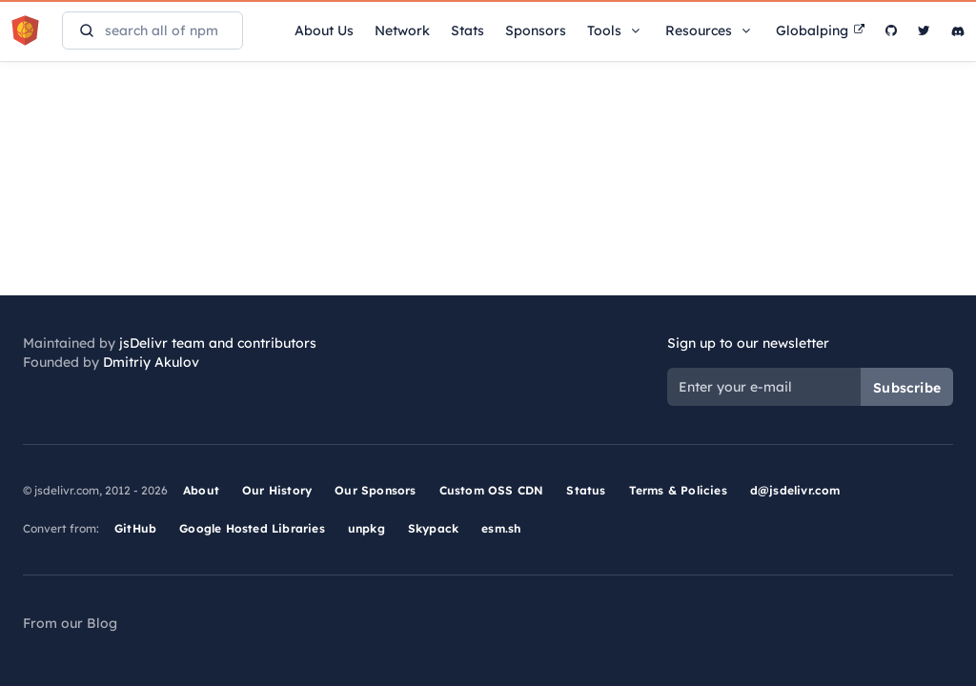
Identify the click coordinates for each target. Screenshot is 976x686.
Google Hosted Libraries (252, 528)
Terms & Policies (678, 490)
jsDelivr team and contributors (217, 343)
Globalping (820, 30)
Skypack (433, 528)
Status (585, 490)
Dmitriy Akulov (151, 362)
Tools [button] (615, 30)
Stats (467, 30)
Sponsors (535, 30)
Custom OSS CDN (491, 490)
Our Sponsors (375, 490)
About (201, 490)
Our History (277, 490)
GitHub (135, 528)
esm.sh (500, 528)
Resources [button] (710, 30)
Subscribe (907, 387)
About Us (324, 30)
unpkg (366, 528)
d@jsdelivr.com (795, 490)
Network (402, 30)
